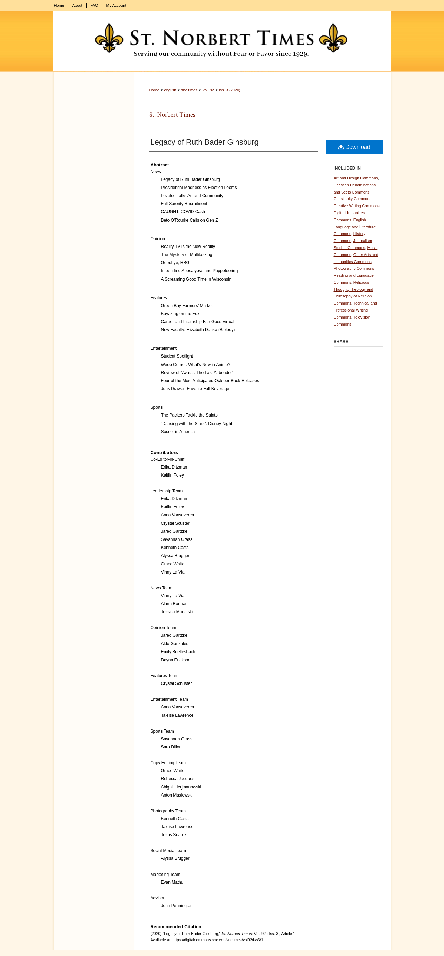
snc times (189, 90)
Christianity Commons (353, 199)
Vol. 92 (208, 90)
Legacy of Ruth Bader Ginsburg (205, 142)
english (170, 90)
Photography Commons (354, 268)
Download (354, 147)
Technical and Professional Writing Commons (355, 310)
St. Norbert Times (172, 115)
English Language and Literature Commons (355, 227)
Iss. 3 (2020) (229, 90)
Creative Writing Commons (357, 206)
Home (154, 90)
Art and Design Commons (356, 178)
